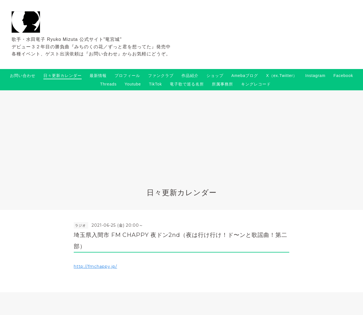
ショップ (214, 75)
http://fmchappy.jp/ (95, 266)
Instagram (315, 75)
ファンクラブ (161, 75)
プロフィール (127, 75)
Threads (108, 84)
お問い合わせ (22, 75)
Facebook (343, 75)
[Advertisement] (181, 133)
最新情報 (98, 75)
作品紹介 (190, 75)
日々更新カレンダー (62, 75)
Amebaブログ (244, 75)
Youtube (132, 84)
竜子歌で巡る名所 (187, 84)
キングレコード (256, 84)
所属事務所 (222, 84)
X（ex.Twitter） (281, 75)
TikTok (155, 84)
